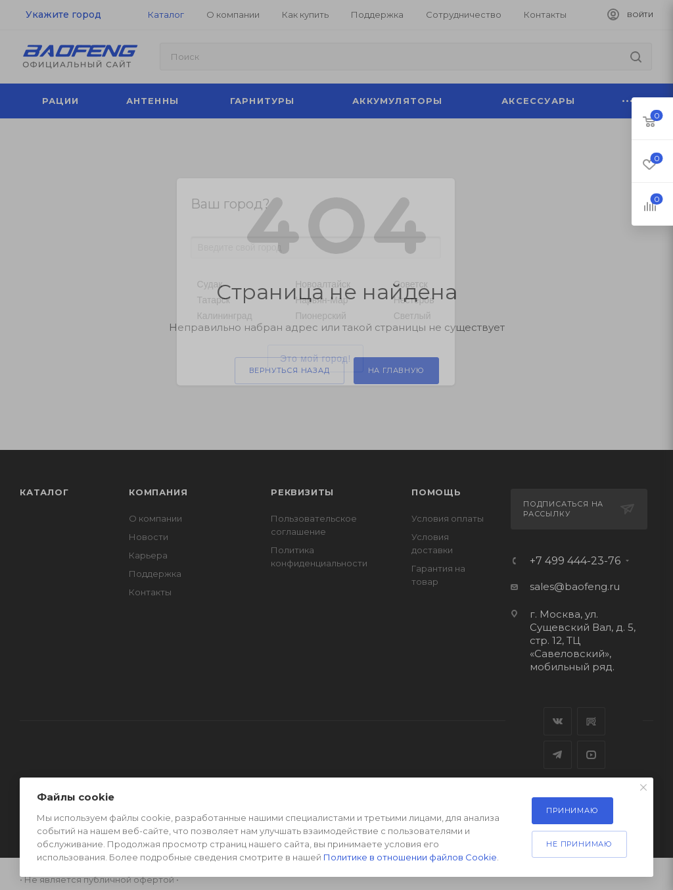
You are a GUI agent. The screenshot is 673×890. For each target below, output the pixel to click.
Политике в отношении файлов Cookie (410, 857)
